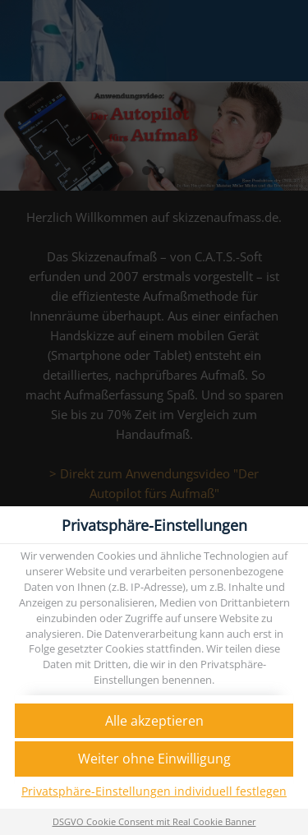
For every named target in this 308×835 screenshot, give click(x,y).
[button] (154, 721)
